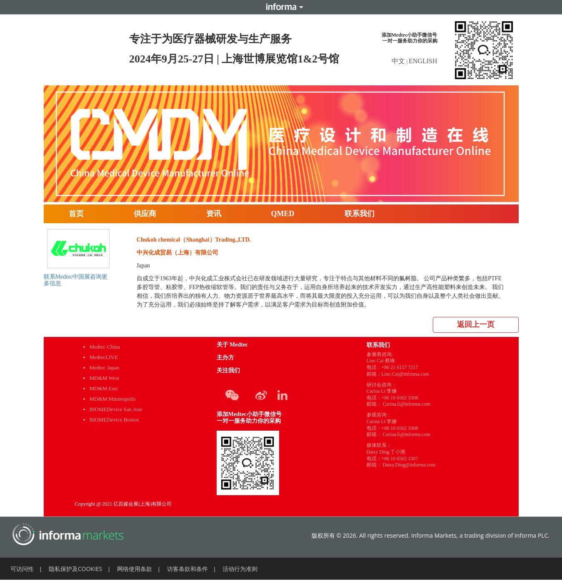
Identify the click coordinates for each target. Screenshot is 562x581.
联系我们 (360, 213)
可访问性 (22, 569)
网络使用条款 (134, 569)
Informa (281, 7)
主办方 (225, 357)
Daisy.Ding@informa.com (409, 465)
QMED (283, 213)
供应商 (145, 213)
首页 (76, 213)
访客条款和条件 (187, 569)
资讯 (213, 213)
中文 (399, 61)
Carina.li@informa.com (406, 404)
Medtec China (105, 347)
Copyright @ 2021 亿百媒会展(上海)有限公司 (123, 504)
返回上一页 (476, 324)
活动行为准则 (239, 569)
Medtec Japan (105, 367)
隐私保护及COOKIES (75, 569)
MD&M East (104, 388)
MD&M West (104, 378)
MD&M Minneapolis (113, 399)
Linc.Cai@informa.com (405, 374)
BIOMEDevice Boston (114, 419)
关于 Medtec (232, 345)
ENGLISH (423, 61)
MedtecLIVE (104, 357)
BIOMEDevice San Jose (116, 409)
